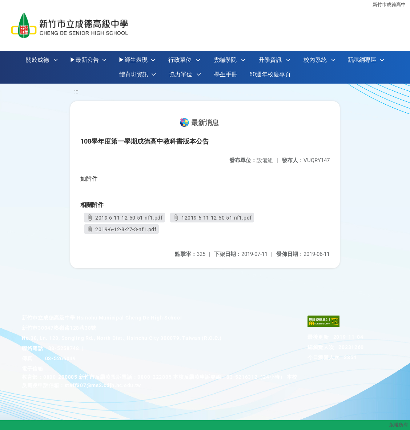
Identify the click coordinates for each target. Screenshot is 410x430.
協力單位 (180, 74)
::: (76, 91)
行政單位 (180, 59)
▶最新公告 (84, 59)
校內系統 (315, 59)
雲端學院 (225, 59)
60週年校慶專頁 (270, 74)
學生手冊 (225, 74)
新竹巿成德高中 (389, 4)
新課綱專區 (362, 59)
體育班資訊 (133, 74)
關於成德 (37, 59)
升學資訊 (270, 59)
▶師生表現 (133, 59)
